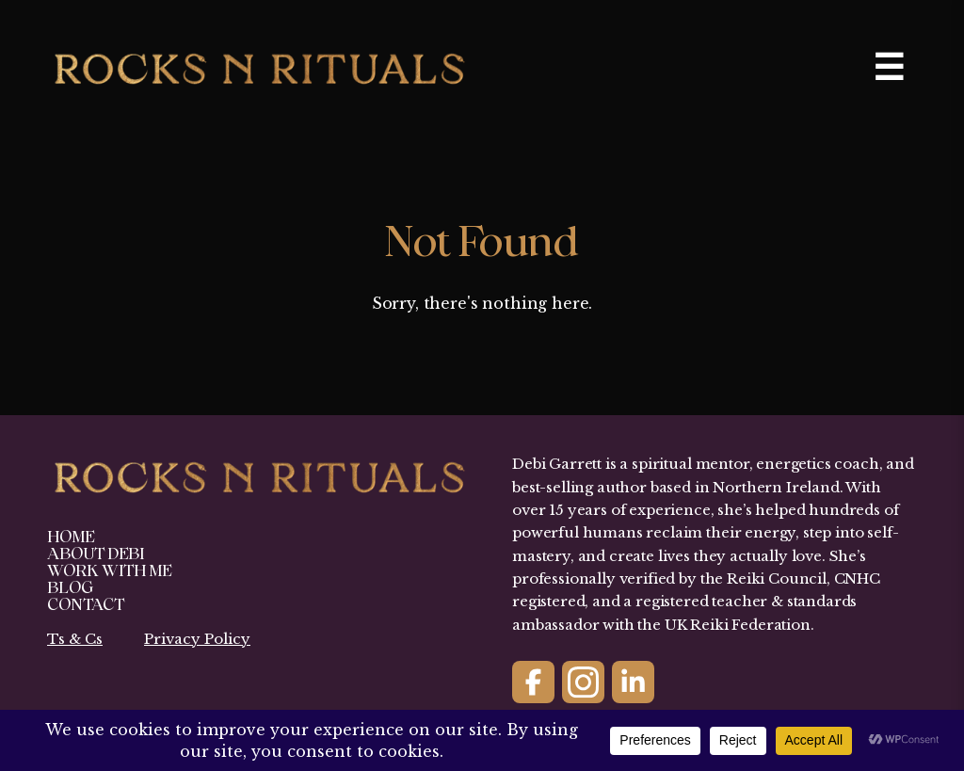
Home (70, 537)
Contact (85, 605)
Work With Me (109, 571)
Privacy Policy (197, 639)
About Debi (95, 554)
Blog (70, 588)
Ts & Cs (75, 639)
